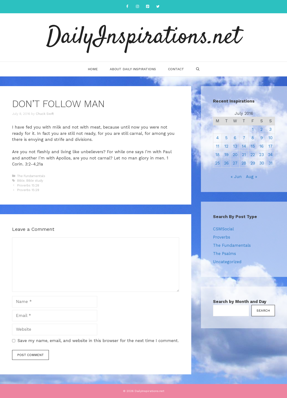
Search (263, 310)
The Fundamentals (31, 176)
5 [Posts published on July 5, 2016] (226, 137)
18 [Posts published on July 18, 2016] (217, 154)
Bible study (34, 180)
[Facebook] (127, 6)
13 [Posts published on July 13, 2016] (235, 146)
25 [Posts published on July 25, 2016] (217, 163)
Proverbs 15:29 (28, 190)
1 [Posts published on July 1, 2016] (253, 129)
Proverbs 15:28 (28, 185)
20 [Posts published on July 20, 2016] (235, 154)
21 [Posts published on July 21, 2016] (244, 154)
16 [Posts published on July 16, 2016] (261, 146)
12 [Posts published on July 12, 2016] (226, 146)
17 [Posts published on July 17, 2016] (270, 146)
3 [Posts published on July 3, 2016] (270, 129)
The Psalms (224, 253)
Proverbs (221, 237)
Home (93, 69)
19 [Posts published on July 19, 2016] (226, 154)
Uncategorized (227, 261)
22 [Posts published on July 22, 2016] (252, 154)
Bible (21, 180)
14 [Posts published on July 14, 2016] (244, 146)
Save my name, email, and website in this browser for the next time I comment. (98, 340)
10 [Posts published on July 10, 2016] (270, 137)
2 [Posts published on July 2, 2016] (261, 129)
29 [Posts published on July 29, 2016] (252, 163)
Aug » (251, 176)
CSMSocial (223, 228)
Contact (176, 69)
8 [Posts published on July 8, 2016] (252, 137)
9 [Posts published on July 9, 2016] (261, 137)
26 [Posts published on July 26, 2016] (226, 163)
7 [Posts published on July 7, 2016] (244, 137)
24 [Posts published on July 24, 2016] (270, 154)
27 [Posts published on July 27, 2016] (235, 163)
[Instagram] (137, 6)
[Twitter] (158, 6)
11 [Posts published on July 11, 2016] (217, 146)
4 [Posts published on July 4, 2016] (217, 137)
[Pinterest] (148, 6)
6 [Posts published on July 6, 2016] (235, 137)
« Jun (236, 176)
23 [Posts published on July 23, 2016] (261, 154)
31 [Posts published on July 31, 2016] (270, 163)
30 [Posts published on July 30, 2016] (261, 163)
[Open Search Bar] (198, 69)
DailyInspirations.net (143, 37)
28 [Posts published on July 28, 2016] (244, 163)
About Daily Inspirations (133, 69)
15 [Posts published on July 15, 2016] (253, 146)
